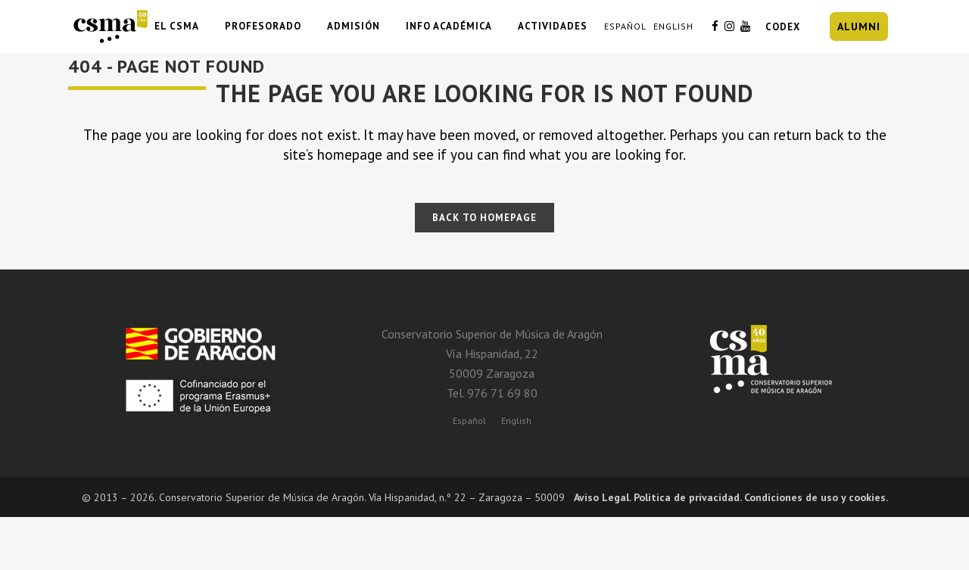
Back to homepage (484, 217)
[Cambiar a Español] (469, 420)
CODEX (782, 26)
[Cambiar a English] (516, 420)
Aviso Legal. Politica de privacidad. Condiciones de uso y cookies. (731, 497)
